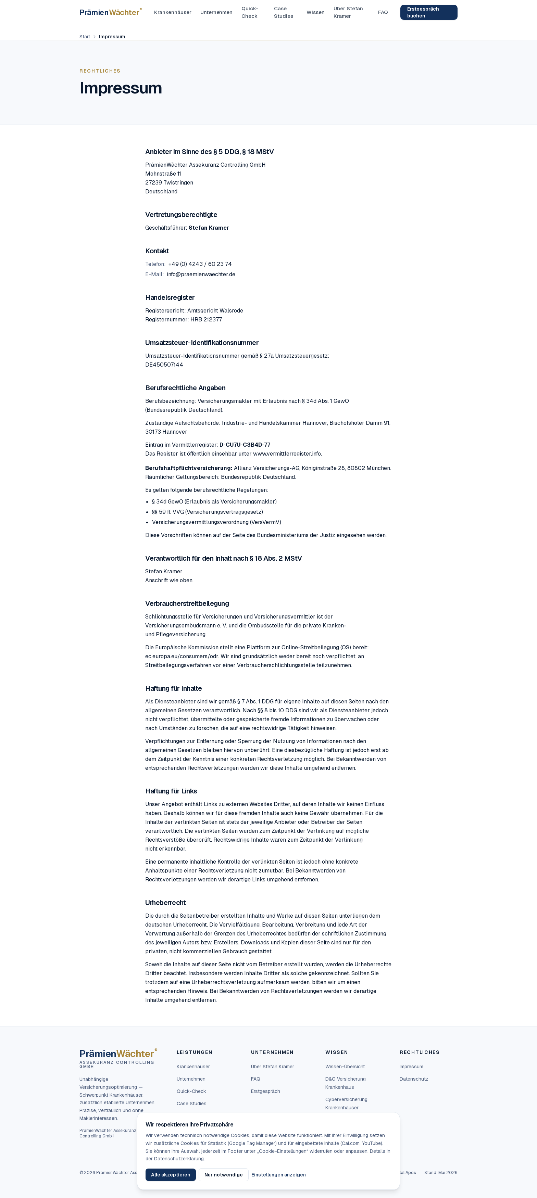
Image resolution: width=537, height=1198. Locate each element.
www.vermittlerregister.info (287, 453)
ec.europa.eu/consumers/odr (181, 656)
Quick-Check (249, 12)
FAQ (383, 12)
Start (84, 37)
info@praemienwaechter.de (201, 274)
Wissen (316, 12)
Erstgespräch (265, 1091)
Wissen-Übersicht (345, 1066)
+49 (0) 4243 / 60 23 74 (200, 264)
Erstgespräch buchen (423, 12)
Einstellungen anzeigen (278, 1175)
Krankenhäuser (172, 12)
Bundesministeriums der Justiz (296, 535)
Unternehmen (216, 12)
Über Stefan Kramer (348, 12)
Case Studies (283, 12)
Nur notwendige (223, 1175)
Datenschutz (414, 1079)
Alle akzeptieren (170, 1175)
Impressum (411, 1066)
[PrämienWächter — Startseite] (110, 12)
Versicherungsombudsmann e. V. (186, 625)
